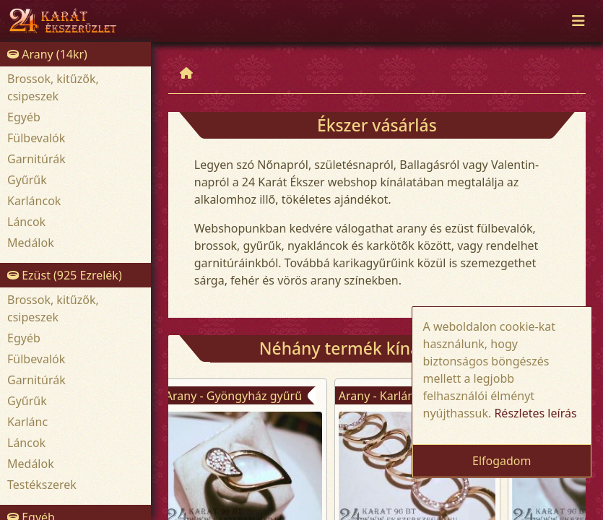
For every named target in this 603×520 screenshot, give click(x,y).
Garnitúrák (36, 159)
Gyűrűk (27, 180)
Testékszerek (42, 485)
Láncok (26, 222)
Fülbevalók (36, 138)
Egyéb (23, 117)
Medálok (30, 243)
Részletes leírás (535, 413)
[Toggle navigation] (578, 21)
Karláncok (34, 201)
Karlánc (27, 422)
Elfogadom (502, 461)
